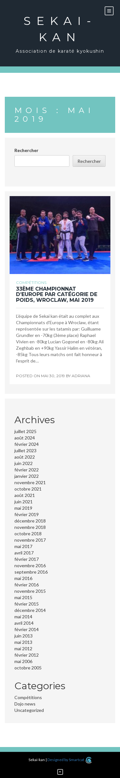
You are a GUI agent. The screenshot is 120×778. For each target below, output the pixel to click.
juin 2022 (23, 463)
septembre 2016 (31, 572)
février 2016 (26, 584)
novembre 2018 (30, 527)
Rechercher (26, 150)
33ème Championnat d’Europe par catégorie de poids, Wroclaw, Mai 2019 (56, 294)
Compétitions (31, 282)
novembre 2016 (30, 565)
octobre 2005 (28, 667)
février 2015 (26, 603)
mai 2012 (23, 648)
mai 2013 (23, 642)
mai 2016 (23, 578)
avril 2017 (24, 552)
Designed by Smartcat (69, 759)
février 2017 (26, 559)
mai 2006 (23, 661)
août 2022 (24, 457)
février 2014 (26, 629)
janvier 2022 (26, 476)
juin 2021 (23, 501)
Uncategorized (29, 710)
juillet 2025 (25, 431)
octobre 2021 (28, 489)
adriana (81, 375)
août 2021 (24, 495)
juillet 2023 (25, 450)
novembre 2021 (30, 482)
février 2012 (26, 655)
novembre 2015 (30, 591)
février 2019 (26, 514)
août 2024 (24, 437)
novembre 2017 (30, 540)
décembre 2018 (30, 520)
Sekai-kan (60, 29)
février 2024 (26, 444)
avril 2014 (24, 623)
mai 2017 (23, 546)
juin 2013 (23, 635)
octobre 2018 (28, 533)
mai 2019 (23, 508)
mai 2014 (23, 616)
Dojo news (25, 703)
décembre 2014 (30, 610)
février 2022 (26, 469)
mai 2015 (23, 597)
